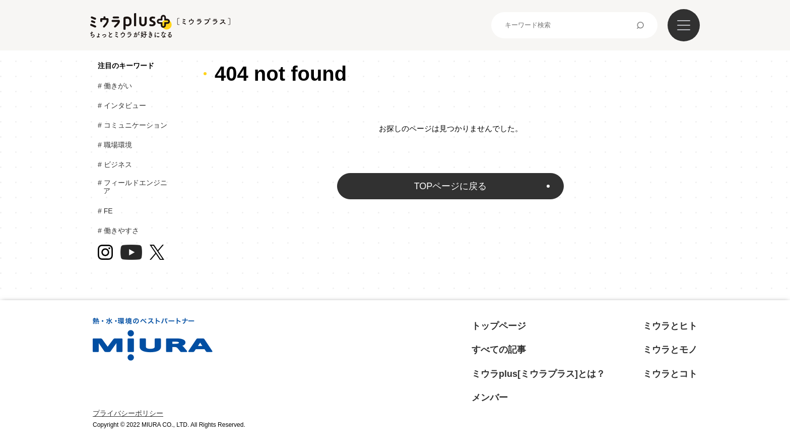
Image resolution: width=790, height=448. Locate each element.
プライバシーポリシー (128, 413)
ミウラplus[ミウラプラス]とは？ (538, 374)
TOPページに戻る (450, 186)
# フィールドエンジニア (135, 187)
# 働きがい (117, 86)
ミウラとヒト (670, 326)
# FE (107, 211)
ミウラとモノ (670, 350)
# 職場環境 (117, 145)
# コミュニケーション (135, 125)
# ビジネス (117, 164)
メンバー (490, 398)
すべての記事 (499, 350)
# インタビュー (124, 105)
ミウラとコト (670, 374)
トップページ (499, 326)
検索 (640, 25)
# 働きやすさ (121, 231)
